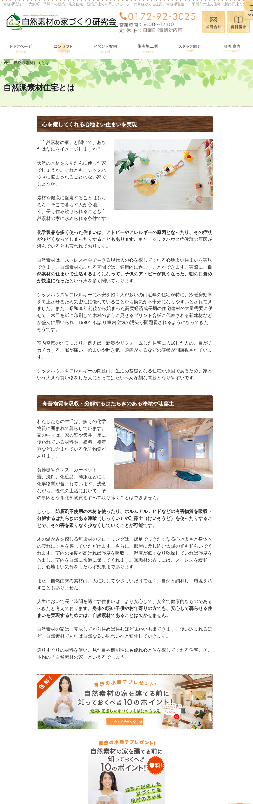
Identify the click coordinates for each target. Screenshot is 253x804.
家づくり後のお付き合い (221, 355)
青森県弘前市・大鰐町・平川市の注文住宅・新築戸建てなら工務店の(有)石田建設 (141, 788)
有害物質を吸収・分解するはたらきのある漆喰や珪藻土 (74, 403)
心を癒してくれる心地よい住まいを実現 (56, 124)
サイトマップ (211, 479)
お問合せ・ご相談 (216, 440)
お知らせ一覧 (211, 453)
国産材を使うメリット (221, 295)
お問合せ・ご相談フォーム (219, 751)
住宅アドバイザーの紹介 (221, 399)
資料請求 (238, 22)
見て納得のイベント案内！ (221, 267)
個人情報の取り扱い (218, 466)
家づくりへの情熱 (216, 383)
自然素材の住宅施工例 (221, 320)
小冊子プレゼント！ (218, 427)
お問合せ (213, 22)
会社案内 (207, 370)
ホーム (204, 251)
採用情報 (207, 415)
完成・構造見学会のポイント (221, 336)
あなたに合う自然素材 (221, 308)
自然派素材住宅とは (218, 282)
